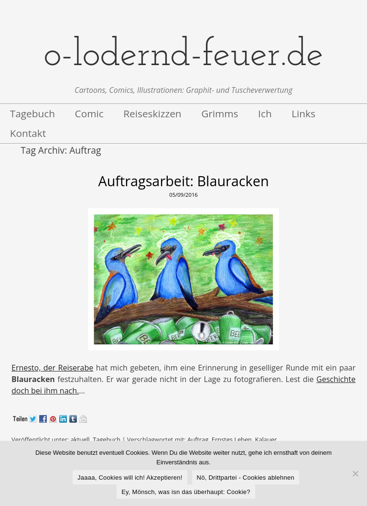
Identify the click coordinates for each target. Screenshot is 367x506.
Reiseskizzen (152, 113)
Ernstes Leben (232, 439)
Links (303, 113)
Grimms (219, 113)
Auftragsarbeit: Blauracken (183, 180)
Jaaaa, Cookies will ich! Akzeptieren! (130, 477)
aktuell (80, 439)
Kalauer (266, 439)
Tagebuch (32, 113)
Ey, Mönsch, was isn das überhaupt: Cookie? (185, 491)
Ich (265, 113)
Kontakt (28, 133)
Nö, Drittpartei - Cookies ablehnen (245, 477)
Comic (89, 113)
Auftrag (197, 439)
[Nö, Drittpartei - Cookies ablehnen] (355, 473)
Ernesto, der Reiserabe (52, 367)
